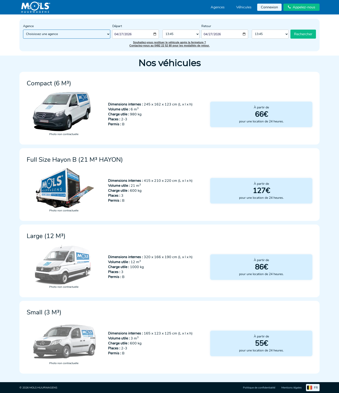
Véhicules (244, 7)
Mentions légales (291, 387)
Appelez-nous (301, 7)
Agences (218, 7)
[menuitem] (217, 7)
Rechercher (303, 34)
